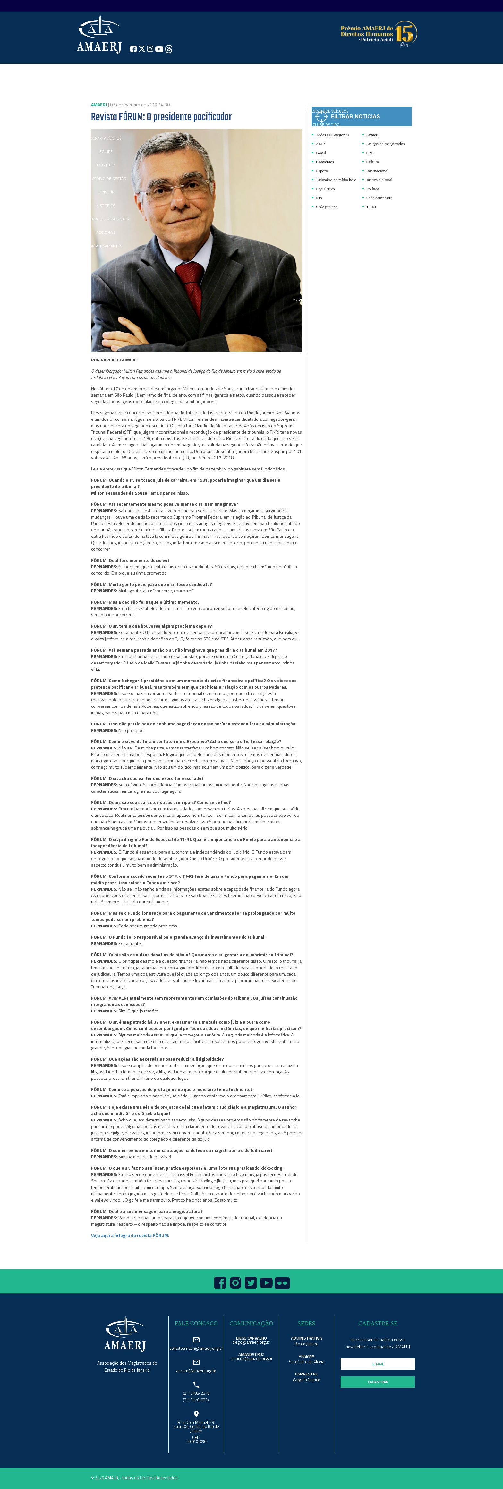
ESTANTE (359, 70)
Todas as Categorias (330, 135)
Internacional (375, 171)
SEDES (253, 70)
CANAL (213, 70)
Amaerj (370, 135)
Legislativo (323, 189)
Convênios (323, 162)
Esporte (320, 171)
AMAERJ (227, 70)
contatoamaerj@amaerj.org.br (196, 1347)
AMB (318, 144)
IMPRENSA (181, 70)
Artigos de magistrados (383, 144)
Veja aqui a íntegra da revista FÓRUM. (130, 1235)
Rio (317, 198)
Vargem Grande (306, 1379)
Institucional (106, 70)
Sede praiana (324, 207)
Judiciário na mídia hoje (334, 180)
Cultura (370, 162)
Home (74, 70)
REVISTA (278, 70)
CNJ (368, 153)
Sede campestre (377, 198)
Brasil (319, 153)
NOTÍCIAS (144, 70)
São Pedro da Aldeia (306, 1361)
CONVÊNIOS (326, 70)
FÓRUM (293, 70)
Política (370, 189)
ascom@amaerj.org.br (196, 1370)
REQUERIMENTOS (391, 70)
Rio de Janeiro (306, 1344)
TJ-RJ (369, 207)
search (419, 70)
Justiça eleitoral (377, 180)
